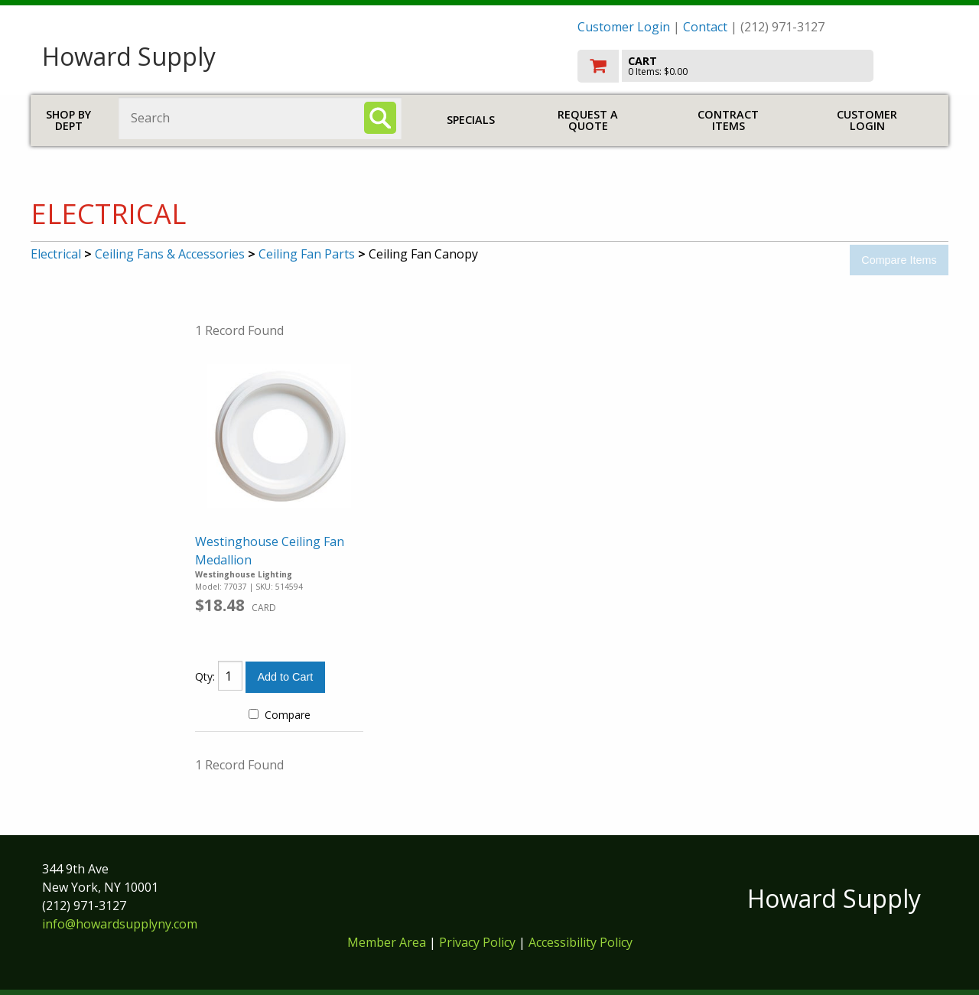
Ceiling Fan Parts (307, 253)
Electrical (56, 253)
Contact (705, 26)
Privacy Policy (479, 942)
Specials (471, 119)
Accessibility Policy (581, 942)
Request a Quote (588, 120)
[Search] (380, 118)
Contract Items (728, 120)
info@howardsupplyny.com (119, 923)
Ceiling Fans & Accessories (170, 253)
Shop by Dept (68, 120)
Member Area (386, 942)
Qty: (205, 676)
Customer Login (623, 26)
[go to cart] (757, 66)
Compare (280, 714)
